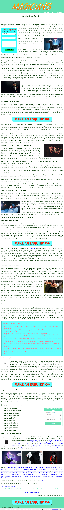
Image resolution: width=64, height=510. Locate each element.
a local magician (56, 378)
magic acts (32, 361)
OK (60, 509)
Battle (33, 248)
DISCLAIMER (59, 12)
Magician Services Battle (13, 405)
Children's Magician (15, 474)
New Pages (7, 498)
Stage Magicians (57, 469)
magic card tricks (48, 371)
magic (23, 368)
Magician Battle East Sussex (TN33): (13, 24)
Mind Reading (5, 476)
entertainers (29, 448)
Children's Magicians (44, 469)
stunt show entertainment (27, 442)
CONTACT (53, 12)
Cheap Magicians (51, 467)
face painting (55, 445)
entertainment (41, 437)
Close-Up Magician (7, 471)
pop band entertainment (52, 442)
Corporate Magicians (15, 469)
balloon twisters (39, 447)
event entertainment (34, 445)
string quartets (35, 440)
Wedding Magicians (29, 476)
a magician (51, 438)
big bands (23, 447)
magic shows (5, 401)
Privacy (61, 498)
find (7, 393)
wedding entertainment (30, 366)
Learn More (55, 509)
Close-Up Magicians (45, 472)
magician (13, 258)
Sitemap (2, 498)
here (16, 401)
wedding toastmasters (44, 443)
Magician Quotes (16, 476)
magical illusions (56, 368)
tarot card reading (23, 443)
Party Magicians (19, 471)
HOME (40, 12)
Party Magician (11, 467)
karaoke (9, 447)
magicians (35, 255)
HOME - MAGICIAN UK (32, 493)
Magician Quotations (25, 467)
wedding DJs (57, 447)
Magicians (4, 248)
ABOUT (48, 12)
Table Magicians (6, 478)
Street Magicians (56, 476)
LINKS (44, 12)
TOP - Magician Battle (8, 486)
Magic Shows (58, 472)
